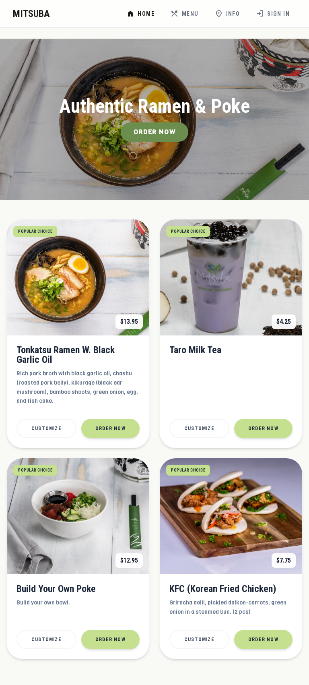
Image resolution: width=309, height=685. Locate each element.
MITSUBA (31, 13)
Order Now (154, 132)
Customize (46, 428)
